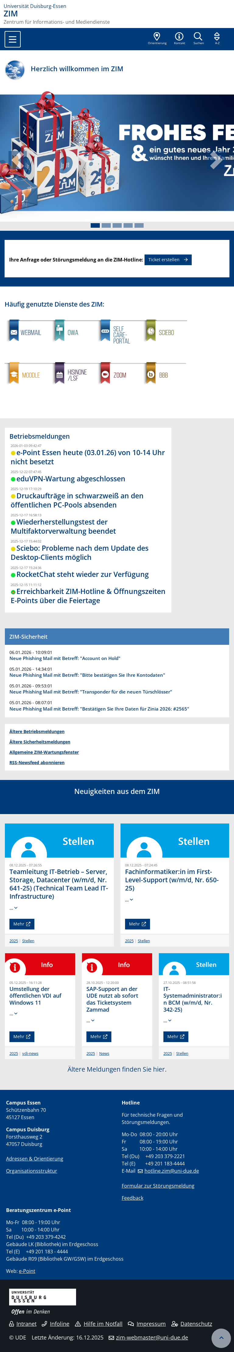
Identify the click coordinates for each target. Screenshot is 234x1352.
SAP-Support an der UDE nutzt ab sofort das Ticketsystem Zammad (112, 999)
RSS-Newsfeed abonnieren (37, 762)
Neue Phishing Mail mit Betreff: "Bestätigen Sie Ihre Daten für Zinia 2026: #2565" (99, 709)
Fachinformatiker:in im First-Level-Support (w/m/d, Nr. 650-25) (172, 879)
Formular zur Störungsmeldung (158, 1185)
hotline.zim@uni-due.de (172, 1171)
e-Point (27, 1271)
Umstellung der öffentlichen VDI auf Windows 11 (35, 995)
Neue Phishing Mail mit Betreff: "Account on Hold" (64, 658)
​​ (164, 400)
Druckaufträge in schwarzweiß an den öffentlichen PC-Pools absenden (77, 500)
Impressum (147, 1323)
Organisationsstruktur (31, 1171)
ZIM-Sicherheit (28, 636)
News (104, 1053)
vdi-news (30, 1053)
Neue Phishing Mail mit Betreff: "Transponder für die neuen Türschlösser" (90, 692)
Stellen (28, 940)
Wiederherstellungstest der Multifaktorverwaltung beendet (63, 526)
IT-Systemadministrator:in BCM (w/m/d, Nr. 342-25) (192, 999)
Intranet (23, 1323)
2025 (13, 940)
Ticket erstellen (164, 259)
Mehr (18, 924)
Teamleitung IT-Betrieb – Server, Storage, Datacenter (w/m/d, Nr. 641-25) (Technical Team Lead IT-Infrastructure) (58, 884)
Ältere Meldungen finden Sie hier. (117, 1069)
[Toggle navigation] (13, 39)
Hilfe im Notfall (99, 1323)
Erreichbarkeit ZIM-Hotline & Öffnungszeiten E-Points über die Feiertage (88, 595)
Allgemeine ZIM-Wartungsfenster (44, 752)
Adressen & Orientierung (34, 1158)
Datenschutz (191, 1323)
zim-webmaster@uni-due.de (152, 1337)
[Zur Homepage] (117, 6)
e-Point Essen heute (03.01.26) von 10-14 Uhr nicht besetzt (88, 457)
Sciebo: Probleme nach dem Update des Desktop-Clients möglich (79, 552)
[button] (179, 39)
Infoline (55, 1323)
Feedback (132, 1198)
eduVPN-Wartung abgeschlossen (70, 478)
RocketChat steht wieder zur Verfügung (82, 574)
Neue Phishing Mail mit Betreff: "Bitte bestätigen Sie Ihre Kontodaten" (87, 675)
